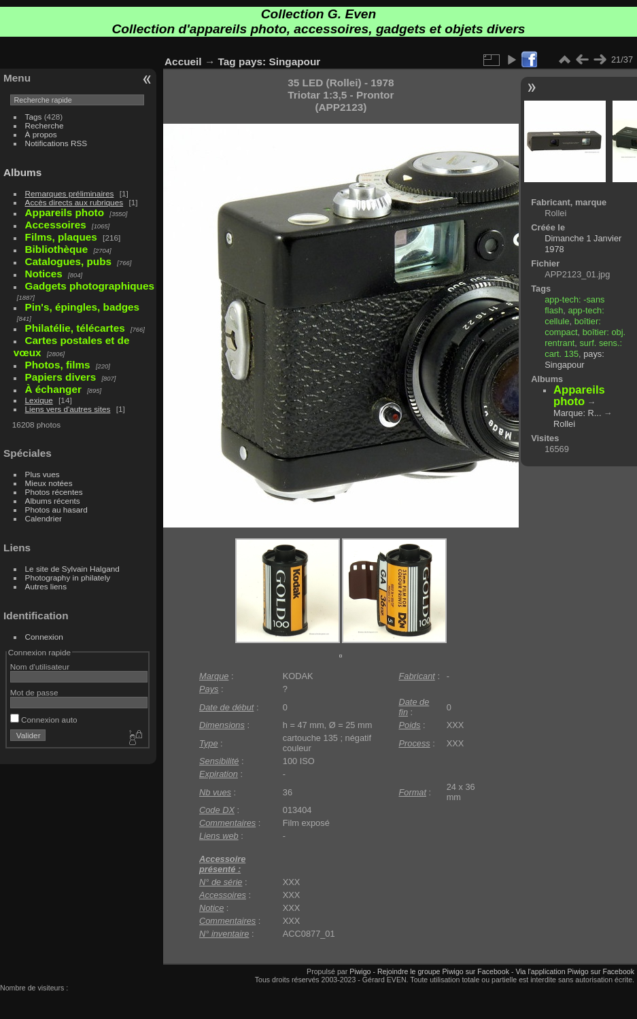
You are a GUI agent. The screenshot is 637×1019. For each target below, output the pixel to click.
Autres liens (46, 586)
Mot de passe (34, 692)
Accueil (183, 61)
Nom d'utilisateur (39, 666)
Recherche (44, 125)
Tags (33, 116)
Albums (22, 172)
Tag (227, 61)
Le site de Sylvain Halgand (72, 568)
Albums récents (52, 500)
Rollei (564, 424)
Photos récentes (54, 491)
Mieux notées (49, 483)
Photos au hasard (56, 509)
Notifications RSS (56, 143)
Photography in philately (68, 577)
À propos (41, 134)
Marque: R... (577, 413)
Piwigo (360, 971)
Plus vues (42, 474)
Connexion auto (44, 719)
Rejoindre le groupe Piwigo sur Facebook (443, 971)
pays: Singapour (279, 61)
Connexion (44, 636)
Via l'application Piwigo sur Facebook (574, 971)
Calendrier (43, 518)
